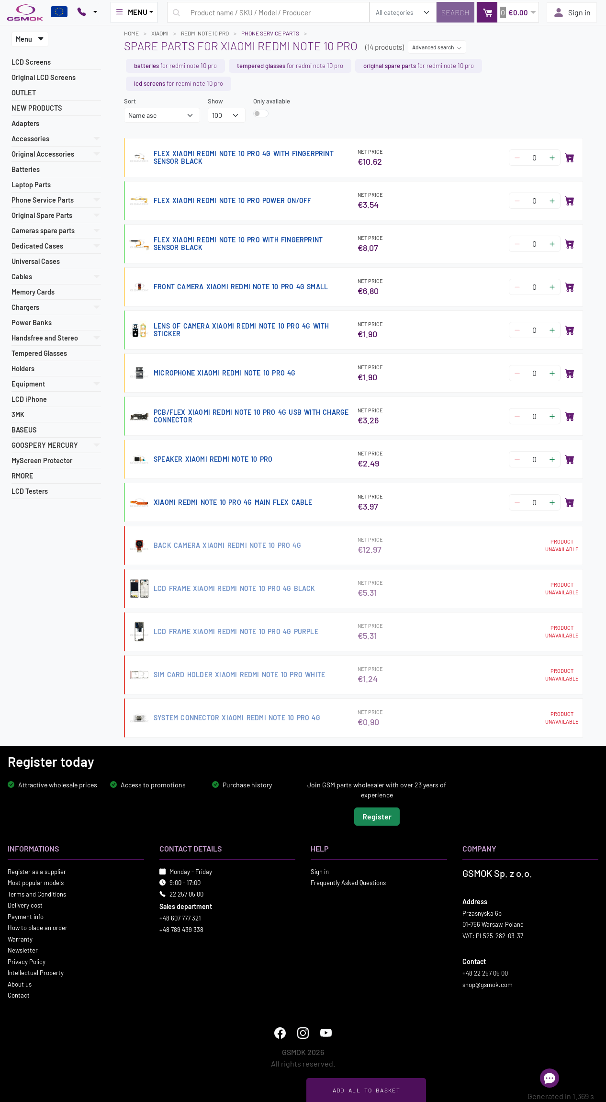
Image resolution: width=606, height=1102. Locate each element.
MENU (131, 12)
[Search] (455, 12)
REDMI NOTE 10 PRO (205, 33)
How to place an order (37, 928)
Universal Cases (35, 261)
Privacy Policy (26, 962)
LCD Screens (31, 62)
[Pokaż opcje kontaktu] (87, 12)
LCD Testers (29, 491)
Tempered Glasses (39, 353)
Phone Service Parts (270, 33)
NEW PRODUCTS (36, 108)
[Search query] (268, 12)
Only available (271, 101)
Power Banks (31, 322)
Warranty (20, 939)
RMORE (22, 476)
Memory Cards (33, 292)
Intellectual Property (36, 973)
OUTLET (23, 93)
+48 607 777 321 (180, 918)
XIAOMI (159, 33)
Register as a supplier (37, 871)
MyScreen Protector (41, 460)
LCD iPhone (29, 399)
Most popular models (36, 882)
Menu (30, 39)
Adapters (25, 123)
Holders (22, 368)
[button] (507, 12)
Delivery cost (25, 905)
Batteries (25, 169)
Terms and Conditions (37, 894)
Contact (19, 995)
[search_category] (403, 12)
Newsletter (23, 950)
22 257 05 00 (186, 894)
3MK (17, 414)
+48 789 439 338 (181, 929)
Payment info (26, 916)
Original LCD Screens (43, 77)
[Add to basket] (570, 157)
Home (131, 33)
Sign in (572, 12)
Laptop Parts (31, 185)
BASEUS (24, 430)
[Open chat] (549, 1078)
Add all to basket (366, 1090)
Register (377, 816)
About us (20, 984)
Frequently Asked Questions (348, 882)
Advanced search (437, 47)
